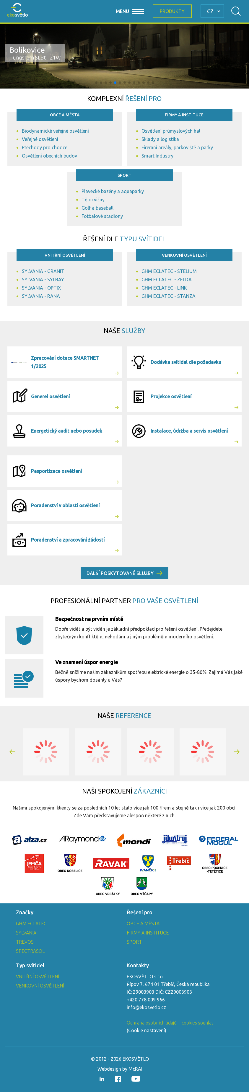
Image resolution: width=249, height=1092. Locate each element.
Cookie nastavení (146, 1030)
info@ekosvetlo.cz (146, 1007)
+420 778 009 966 (146, 999)
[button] (96, 82)
